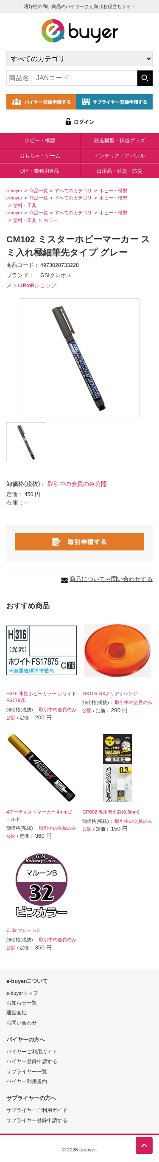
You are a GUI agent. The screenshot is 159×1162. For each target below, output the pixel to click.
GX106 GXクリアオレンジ (110, 693)
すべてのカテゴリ (73, 190)
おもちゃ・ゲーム (40, 156)
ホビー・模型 (40, 140)
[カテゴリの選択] (79, 58)
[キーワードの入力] (71, 78)
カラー (51, 220)
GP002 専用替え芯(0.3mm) (110, 811)
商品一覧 (38, 190)
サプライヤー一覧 (26, 1071)
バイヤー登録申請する (31, 1061)
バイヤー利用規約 (26, 1081)
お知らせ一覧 (21, 1002)
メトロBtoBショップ (31, 286)
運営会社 (16, 1012)
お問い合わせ (21, 1022)
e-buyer (14, 190)
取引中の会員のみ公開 (77, 483)
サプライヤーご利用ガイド (36, 1110)
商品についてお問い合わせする (111, 578)
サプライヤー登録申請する (36, 1120)
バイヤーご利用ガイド (31, 1051)
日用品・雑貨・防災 (119, 171)
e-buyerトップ (22, 993)
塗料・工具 (24, 205)
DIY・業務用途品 (39, 171)
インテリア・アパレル (119, 156)
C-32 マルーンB (23, 930)
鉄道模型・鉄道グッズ (119, 140)
